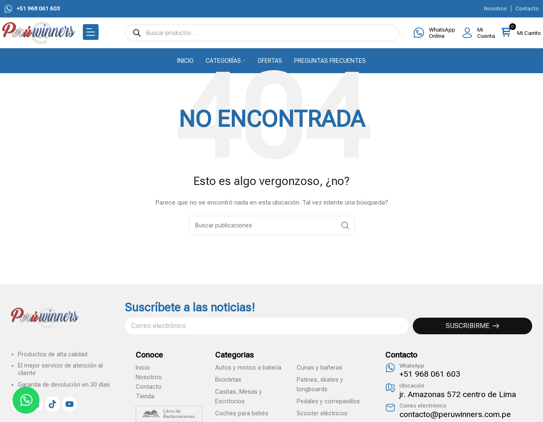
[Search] (271, 225)
